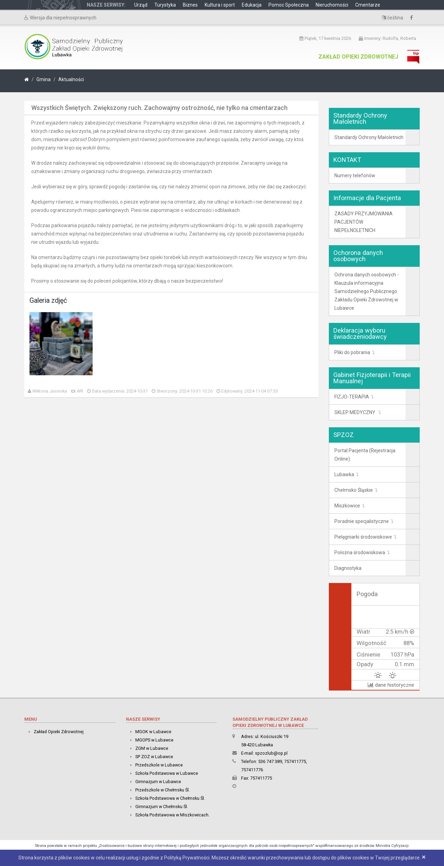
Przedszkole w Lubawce (159, 765)
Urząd (140, 5)
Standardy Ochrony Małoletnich (368, 137)
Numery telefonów (354, 175)
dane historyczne (391, 685)
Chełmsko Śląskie (353, 490)
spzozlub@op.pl (271, 753)
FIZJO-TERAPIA (351, 397)
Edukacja (252, 5)
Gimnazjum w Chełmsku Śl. (161, 806)
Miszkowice (347, 505)
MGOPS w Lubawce (154, 740)
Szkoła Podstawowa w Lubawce (166, 773)
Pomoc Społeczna (288, 5)
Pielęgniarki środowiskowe (363, 537)
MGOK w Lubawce (153, 731)
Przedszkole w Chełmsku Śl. (162, 789)
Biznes (190, 5)
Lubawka (344, 474)
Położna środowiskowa (359, 552)
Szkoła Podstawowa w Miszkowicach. (172, 814)
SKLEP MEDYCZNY (355, 412)
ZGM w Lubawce (151, 748)
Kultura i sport (220, 5)
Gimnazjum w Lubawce (158, 781)
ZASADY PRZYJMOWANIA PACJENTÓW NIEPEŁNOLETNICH (363, 222)
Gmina (43, 79)
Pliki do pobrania (352, 352)
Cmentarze (367, 5)
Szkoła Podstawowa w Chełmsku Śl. (170, 798)
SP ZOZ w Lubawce (154, 756)
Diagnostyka (347, 568)
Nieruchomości (332, 5)
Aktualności (71, 79)
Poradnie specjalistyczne (361, 521)
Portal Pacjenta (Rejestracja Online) (364, 455)
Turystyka (165, 5)
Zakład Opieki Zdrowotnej (358, 56)
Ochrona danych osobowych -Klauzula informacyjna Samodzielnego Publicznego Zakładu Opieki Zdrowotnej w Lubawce (366, 291)
